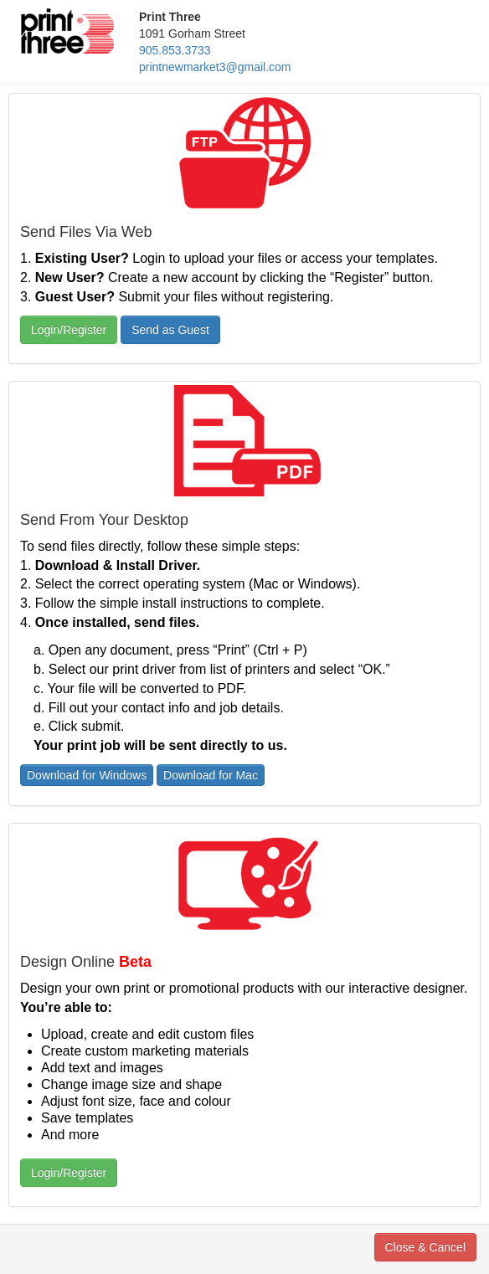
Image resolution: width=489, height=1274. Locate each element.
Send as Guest (170, 329)
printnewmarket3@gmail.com (215, 67)
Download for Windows (87, 775)
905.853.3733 (175, 50)
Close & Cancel (425, 1247)
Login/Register (68, 329)
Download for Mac (210, 775)
